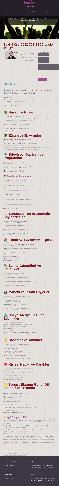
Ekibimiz (24, 18)
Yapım (29, 18)
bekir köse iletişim (7, 433)
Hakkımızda (18, 18)
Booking (42, 18)
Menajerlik (35, 18)
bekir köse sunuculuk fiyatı (31, 433)
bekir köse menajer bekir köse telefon (18, 433)
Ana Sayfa (10, 18)
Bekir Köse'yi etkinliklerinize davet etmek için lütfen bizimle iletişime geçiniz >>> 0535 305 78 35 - (23, 86)
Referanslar (32, 20)
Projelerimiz (48, 18)
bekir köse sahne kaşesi (41, 433)
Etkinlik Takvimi (24, 20)
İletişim (38, 20)
